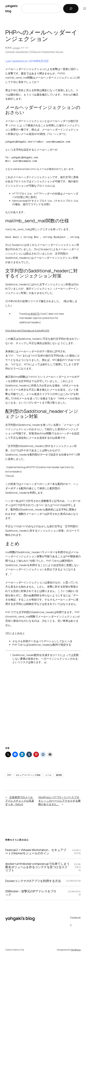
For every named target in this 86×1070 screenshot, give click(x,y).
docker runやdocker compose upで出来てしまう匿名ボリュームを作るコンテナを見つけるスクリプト (37, 867)
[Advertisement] (43, 709)
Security (59, 51)
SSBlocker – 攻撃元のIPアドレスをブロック (30, 893)
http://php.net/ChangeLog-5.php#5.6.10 (27, 330)
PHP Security (35, 51)
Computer (10, 51)
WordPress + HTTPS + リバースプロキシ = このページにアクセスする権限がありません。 (59, 801)
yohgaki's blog (20, 918)
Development (22, 51)
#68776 (34, 313)
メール (48, 775)
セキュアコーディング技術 (28, 775)
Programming (48, 51)
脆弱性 (59, 775)
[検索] (70, 8)
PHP (9, 775)
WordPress (76, 949)
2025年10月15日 (77, 867)
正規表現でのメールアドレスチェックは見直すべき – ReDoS (19, 801)
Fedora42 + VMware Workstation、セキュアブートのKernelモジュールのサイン (35, 851)
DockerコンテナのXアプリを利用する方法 (33, 881)
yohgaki (16, 47)
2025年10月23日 (76, 852)
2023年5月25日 (73, 880)
